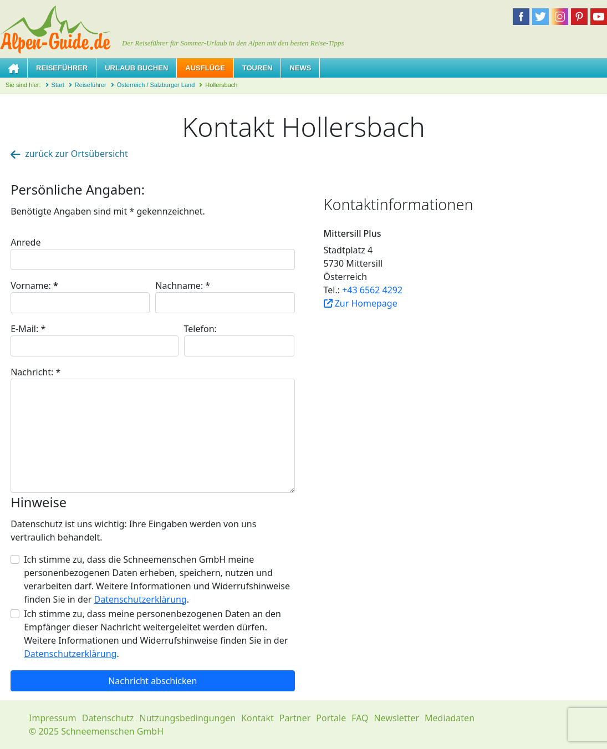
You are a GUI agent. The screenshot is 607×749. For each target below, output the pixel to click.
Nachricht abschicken (152, 681)
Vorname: (34, 285)
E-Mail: (28, 329)
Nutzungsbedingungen (187, 718)
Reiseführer (62, 68)
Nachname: (182, 285)
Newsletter (396, 718)
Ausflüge (205, 68)
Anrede (25, 242)
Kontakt (257, 718)
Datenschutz (108, 718)
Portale (331, 718)
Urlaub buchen (136, 68)
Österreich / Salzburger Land (156, 84)
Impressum (52, 718)
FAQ (359, 718)
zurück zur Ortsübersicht (69, 153)
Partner (295, 718)
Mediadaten (450, 718)
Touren (257, 68)
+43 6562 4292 (372, 290)
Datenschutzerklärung (140, 599)
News (300, 68)
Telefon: (200, 329)
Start (58, 84)
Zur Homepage (360, 303)
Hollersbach (221, 84)
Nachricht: (35, 372)
